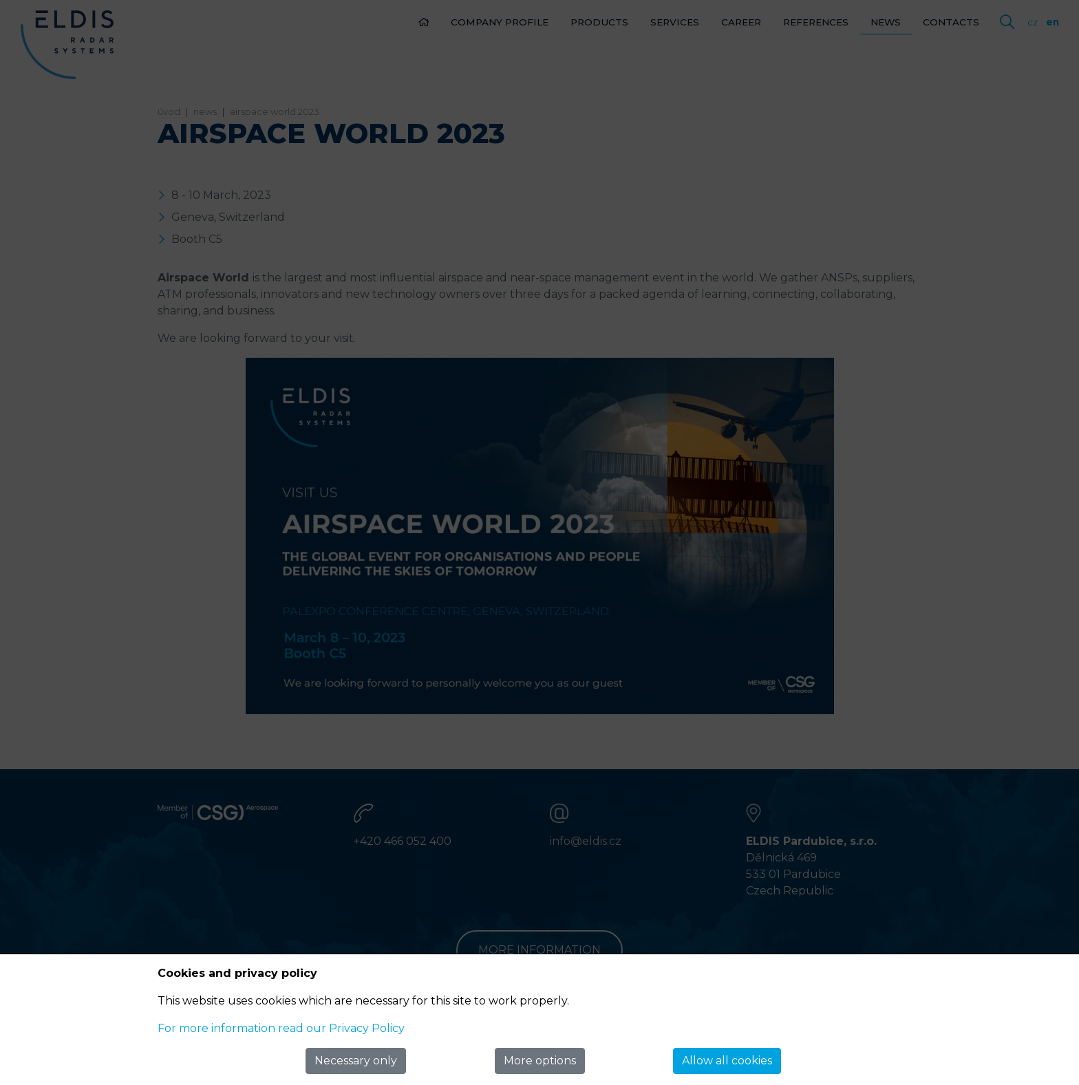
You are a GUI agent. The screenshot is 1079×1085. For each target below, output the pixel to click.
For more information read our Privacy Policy (281, 1028)
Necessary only (355, 1060)
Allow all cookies (727, 1060)
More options (540, 1060)
